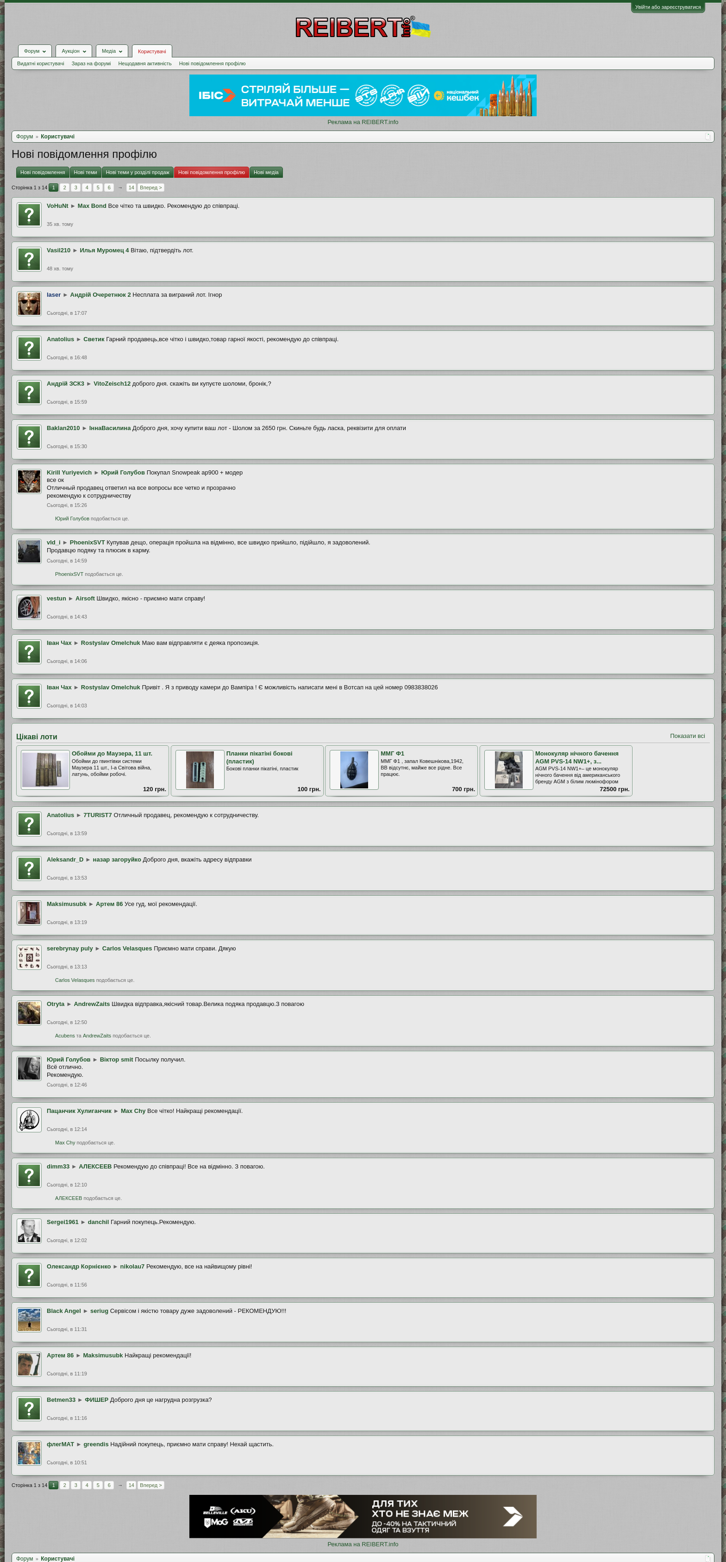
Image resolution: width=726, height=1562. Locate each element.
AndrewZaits (92, 1003)
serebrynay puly (70, 948)
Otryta (55, 1003)
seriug (99, 1310)
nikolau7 (132, 1266)
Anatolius (60, 339)
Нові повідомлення (42, 172)
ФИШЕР (96, 1399)
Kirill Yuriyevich (69, 472)
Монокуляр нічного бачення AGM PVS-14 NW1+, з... (577, 757)
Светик (93, 339)
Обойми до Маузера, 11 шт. (112, 753)
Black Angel (64, 1310)
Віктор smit (116, 1059)
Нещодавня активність (144, 63)
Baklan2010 (63, 428)
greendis (95, 1444)
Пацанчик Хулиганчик (79, 1110)
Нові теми (85, 172)
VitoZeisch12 (112, 383)
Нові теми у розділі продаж (137, 172)
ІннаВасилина (110, 428)
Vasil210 (58, 250)
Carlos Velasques (127, 948)
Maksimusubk (67, 903)
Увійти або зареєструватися (668, 7)
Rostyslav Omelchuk (110, 642)
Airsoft (85, 598)
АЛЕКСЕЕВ (95, 1166)
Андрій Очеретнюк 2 (100, 294)
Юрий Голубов (123, 472)
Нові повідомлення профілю (212, 63)
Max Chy (133, 1110)
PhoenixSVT (87, 542)
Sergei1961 (63, 1221)
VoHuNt (58, 205)
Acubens (65, 1035)
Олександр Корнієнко (79, 1266)
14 (131, 187)
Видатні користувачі (40, 63)
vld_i (54, 542)
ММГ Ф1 (392, 753)
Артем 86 (109, 903)
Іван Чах (59, 642)
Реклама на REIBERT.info (362, 122)
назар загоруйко (117, 859)
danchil (98, 1221)
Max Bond (92, 205)
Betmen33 (61, 1399)
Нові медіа (266, 172)
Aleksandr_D (65, 859)
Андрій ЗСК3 (65, 383)
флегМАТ (60, 1444)
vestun (56, 598)
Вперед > (151, 187)
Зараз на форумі (91, 63)
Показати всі (687, 735)
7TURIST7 (97, 815)
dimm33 (58, 1166)
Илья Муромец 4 (104, 250)
